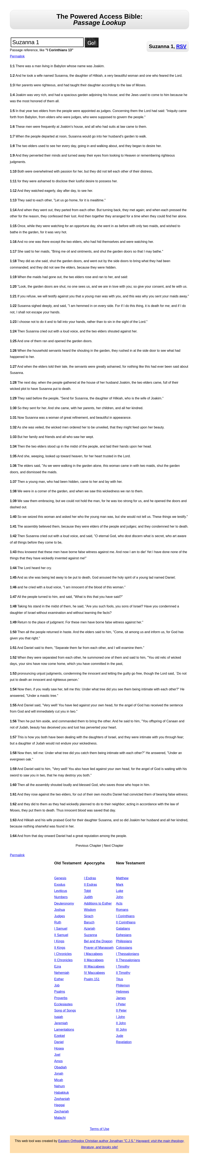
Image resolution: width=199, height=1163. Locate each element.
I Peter (121, 1004)
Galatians (123, 928)
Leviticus (60, 891)
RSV (181, 46)
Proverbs (60, 998)
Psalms (59, 991)
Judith (88, 897)
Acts (119, 903)
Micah (58, 1080)
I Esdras (90, 878)
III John (121, 1029)
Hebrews (122, 991)
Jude (119, 1036)
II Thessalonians (128, 960)
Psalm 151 (92, 979)
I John (120, 1017)
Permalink (17, 56)
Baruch (89, 922)
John (119, 897)
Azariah (89, 928)
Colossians (124, 947)
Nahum (59, 1086)
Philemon (123, 985)
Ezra (57, 966)
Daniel (58, 1042)
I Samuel (60, 928)
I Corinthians (125, 916)
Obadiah (60, 1067)
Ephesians (123, 935)
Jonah (58, 1073)
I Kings (59, 941)
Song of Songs (65, 1010)
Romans (122, 909)
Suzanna (90, 935)
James (121, 998)
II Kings (59, 947)
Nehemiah (61, 972)
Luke (119, 891)
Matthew (122, 878)
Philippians (124, 941)
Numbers (61, 897)
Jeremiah (61, 1023)
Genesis (60, 878)
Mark (119, 884)
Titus (119, 979)
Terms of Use (99, 1129)
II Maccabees (94, 960)
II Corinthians (125, 922)
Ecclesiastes (63, 1004)
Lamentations (64, 1029)
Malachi (60, 1117)
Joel (57, 1054)
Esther (59, 979)
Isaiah (58, 1017)
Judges (59, 916)
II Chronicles (63, 960)
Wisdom (90, 909)
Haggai (59, 1105)
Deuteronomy (64, 903)
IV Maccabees (94, 972)
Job (57, 985)
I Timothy (122, 966)
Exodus (59, 884)
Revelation (124, 1042)
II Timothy (123, 972)
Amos (58, 1061)
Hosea (59, 1048)
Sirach (88, 916)
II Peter (121, 1010)
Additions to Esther (98, 903)
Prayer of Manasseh (98, 947)
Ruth (57, 922)
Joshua (59, 909)
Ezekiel (59, 1036)
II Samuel (61, 935)
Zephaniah (62, 1099)
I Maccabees (93, 954)
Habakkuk (61, 1092)
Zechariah (61, 1111)
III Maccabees (94, 966)
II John (121, 1023)
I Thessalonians (127, 954)
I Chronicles (62, 954)
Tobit (87, 891)
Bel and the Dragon (98, 941)
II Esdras (90, 884)
